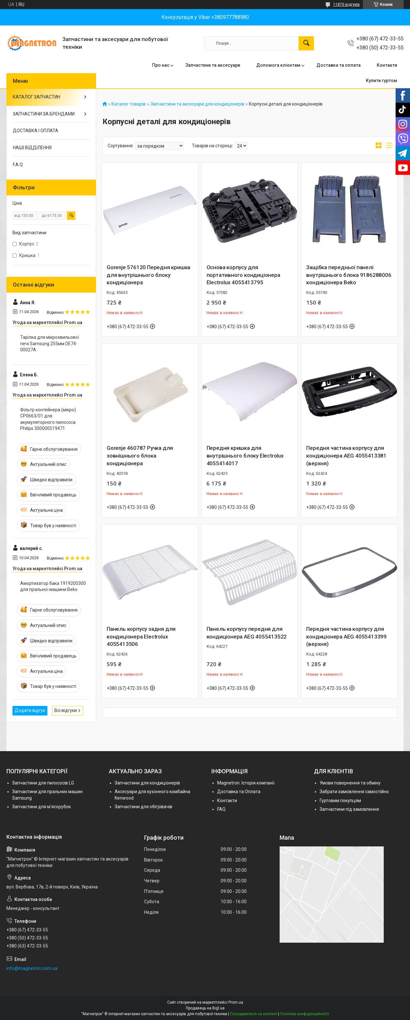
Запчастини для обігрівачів (143, 806)
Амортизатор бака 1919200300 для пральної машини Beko (53, 586)
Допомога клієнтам (278, 65)
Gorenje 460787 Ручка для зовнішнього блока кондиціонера (140, 456)
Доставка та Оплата (238, 791)
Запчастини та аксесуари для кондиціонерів (197, 104)
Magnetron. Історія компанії (246, 782)
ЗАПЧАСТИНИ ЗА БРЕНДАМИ (44, 113)
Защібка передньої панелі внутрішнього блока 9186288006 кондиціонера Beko (348, 275)
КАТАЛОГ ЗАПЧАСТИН (36, 96)
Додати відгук (30, 710)
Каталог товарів (128, 104)
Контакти (387, 65)
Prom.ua (235, 1002)
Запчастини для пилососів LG (43, 782)
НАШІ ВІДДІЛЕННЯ (32, 147)
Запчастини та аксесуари (212, 65)
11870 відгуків (346, 4)
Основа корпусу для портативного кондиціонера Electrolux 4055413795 (243, 275)
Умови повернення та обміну (350, 782)
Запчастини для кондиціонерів (147, 782)
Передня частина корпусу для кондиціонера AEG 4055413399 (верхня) (346, 636)
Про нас (160, 65)
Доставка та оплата (338, 65)
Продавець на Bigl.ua (205, 1008)
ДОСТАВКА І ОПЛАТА (35, 130)
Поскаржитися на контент (253, 1014)
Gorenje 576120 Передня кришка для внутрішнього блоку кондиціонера (148, 275)
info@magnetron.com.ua (31, 968)
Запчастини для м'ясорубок (41, 806)
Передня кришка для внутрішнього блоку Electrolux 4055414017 (245, 456)
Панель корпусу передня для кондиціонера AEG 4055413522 (247, 633)
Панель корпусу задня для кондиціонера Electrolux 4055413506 (141, 636)
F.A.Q (18, 164)
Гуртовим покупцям (340, 800)
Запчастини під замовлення (349, 809)
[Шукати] (306, 43)
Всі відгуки (65, 710)
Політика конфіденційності (304, 1014)
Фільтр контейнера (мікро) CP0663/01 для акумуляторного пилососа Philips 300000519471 (48, 419)
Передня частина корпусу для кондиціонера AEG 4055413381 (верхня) (346, 456)
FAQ (221, 809)
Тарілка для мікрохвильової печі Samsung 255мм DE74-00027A (49, 343)
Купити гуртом (381, 80)
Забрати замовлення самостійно (354, 791)
